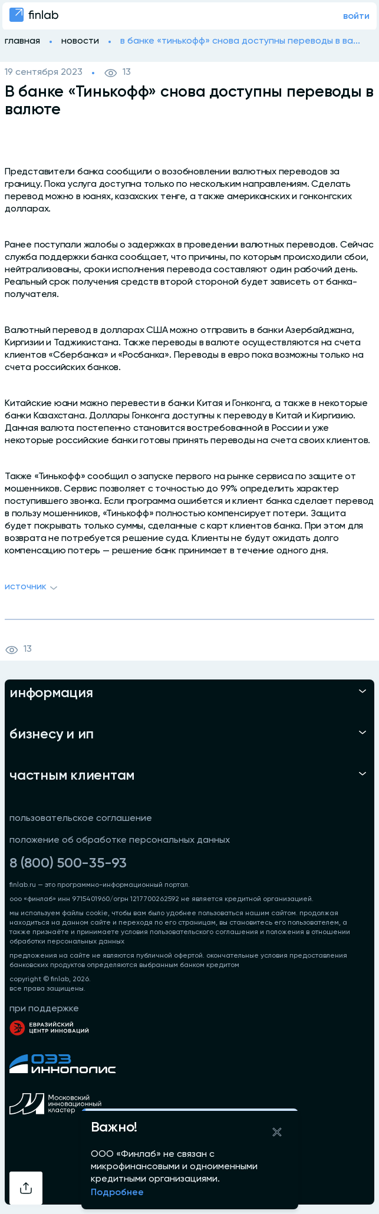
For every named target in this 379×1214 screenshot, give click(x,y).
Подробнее (117, 1192)
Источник (33, 588)
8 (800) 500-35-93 (68, 863)
